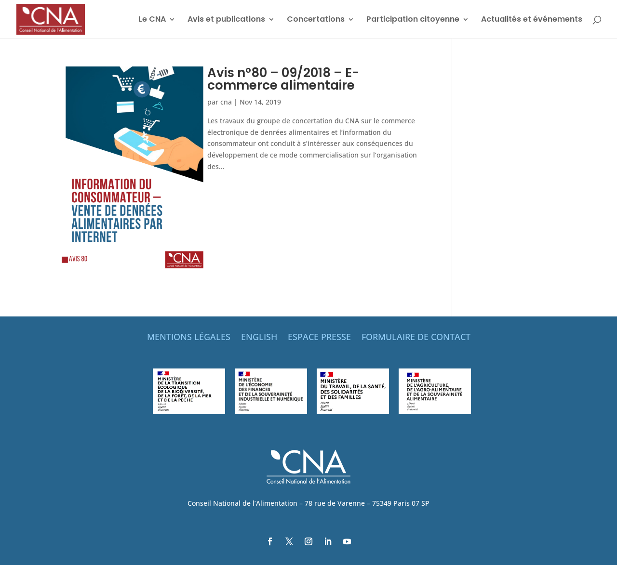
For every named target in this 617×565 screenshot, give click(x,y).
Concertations (316, 20)
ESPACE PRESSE (319, 337)
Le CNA (152, 20)
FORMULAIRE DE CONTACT (416, 337)
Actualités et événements (531, 20)
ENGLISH (259, 337)
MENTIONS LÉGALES (188, 337)
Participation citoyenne (412, 20)
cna (226, 101)
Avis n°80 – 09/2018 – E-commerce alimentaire (283, 79)
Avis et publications (226, 20)
